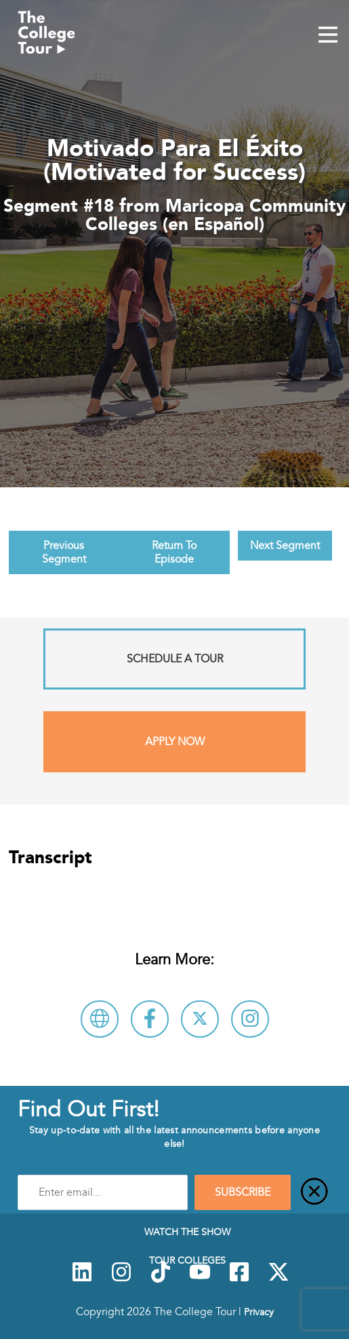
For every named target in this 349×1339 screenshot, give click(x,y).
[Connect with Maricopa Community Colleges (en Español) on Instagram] (250, 1019)
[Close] (314, 1192)
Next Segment (285, 545)
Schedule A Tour (175, 659)
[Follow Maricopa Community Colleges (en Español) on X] (200, 1019)
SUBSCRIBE (242, 1192)
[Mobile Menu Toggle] (328, 36)
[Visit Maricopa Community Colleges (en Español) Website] (100, 1019)
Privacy (259, 1312)
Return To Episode (174, 552)
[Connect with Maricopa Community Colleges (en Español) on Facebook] (150, 1019)
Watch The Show (187, 1232)
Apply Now (175, 742)
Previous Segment (64, 552)
